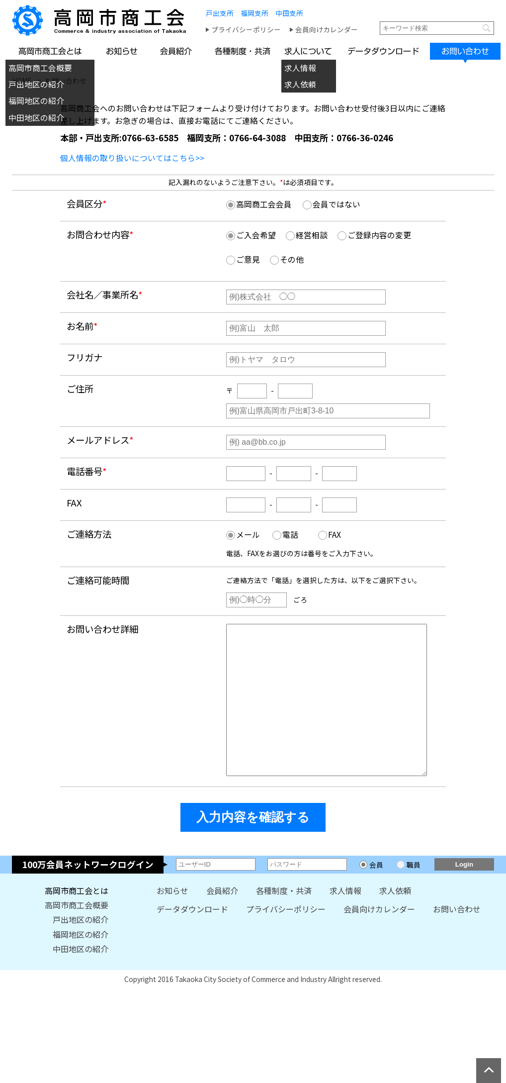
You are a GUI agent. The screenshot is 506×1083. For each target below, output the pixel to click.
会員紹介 (222, 920)
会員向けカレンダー (326, 29)
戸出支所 (220, 13)
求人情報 (300, 68)
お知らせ (172, 920)
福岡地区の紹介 (36, 100)
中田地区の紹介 (36, 117)
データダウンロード (192, 939)
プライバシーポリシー (246, 29)
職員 (414, 894)
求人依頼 (300, 84)
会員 (376, 894)
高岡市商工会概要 (40, 68)
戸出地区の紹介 (36, 84)
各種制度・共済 (284, 920)
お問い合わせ (457, 939)
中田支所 (289, 13)
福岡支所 (254, 13)
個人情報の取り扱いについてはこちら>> (132, 158)
